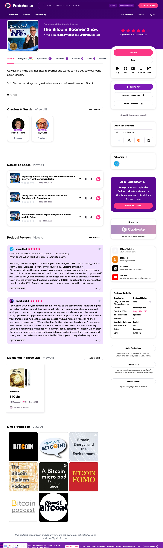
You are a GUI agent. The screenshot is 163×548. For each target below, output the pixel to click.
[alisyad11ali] (11, 249)
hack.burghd (22, 301)
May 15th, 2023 (140, 311)
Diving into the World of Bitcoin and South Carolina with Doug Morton (44, 196)
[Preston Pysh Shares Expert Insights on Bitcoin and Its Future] (15, 216)
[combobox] (87, 5)
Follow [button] (133, 52)
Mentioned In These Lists (23, 358)
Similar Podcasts (18, 427)
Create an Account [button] (133, 206)
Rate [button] (133, 60)
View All (41, 109)
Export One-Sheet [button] (133, 104)
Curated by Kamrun (21, 407)
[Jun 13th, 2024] (17, 340)
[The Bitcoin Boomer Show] (23, 36)
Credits (77, 58)
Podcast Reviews (19, 237)
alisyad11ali (21, 249)
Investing (69, 35)
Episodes (44, 58)
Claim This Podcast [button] (133, 348)
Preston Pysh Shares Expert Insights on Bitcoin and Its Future (46, 215)
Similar (103, 58)
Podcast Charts (114, 546)
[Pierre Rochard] (18, 124)
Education (85, 35)
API (138, 546)
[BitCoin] (20, 378)
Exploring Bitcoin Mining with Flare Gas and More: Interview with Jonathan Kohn (48, 177)
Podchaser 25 (129, 546)
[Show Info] (150, 302)
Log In (152, 14)
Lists (91, 58)
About (10, 58)
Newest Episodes (18, 165)
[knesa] (11, 407)
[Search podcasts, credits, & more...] (77, 5)
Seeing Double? (133, 381)
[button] (14, 15)
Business (58, 35)
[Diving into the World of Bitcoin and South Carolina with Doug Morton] (15, 197)
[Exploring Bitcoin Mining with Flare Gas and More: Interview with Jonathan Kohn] (15, 178)
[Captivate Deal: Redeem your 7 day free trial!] (133, 231)
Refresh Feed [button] (133, 365)
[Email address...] (133, 132)
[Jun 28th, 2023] (17, 288)
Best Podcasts (98, 546)
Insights (25, 58)
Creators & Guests (19, 109)
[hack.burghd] (11, 301)
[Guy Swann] (42, 124)
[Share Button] (100, 249)
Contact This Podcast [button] (133, 95)
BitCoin (15, 396)
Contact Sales (148, 5)
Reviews (62, 58)
